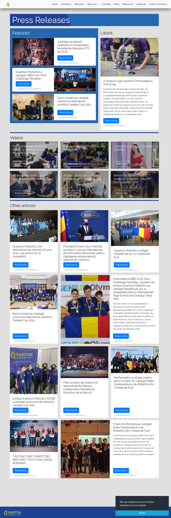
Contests (104, 4)
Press (115, 4)
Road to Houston (158, 4)
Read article (65, 57)
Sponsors (76, 4)
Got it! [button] (142, 513)
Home (51, 4)
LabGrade (140, 4)
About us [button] (90, 4)
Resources (126, 4)
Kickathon (63, 4)
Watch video (85, 179)
